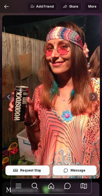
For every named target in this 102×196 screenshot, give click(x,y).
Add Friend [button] (42, 6)
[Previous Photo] (8, 97)
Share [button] (70, 6)
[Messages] (67, 186)
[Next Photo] (93, 97)
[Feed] (51, 186)
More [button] (92, 6)
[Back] (6, 6)
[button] (84, 186)
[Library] (18, 186)
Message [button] (74, 170)
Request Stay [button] (27, 170)
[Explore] (35, 186)
